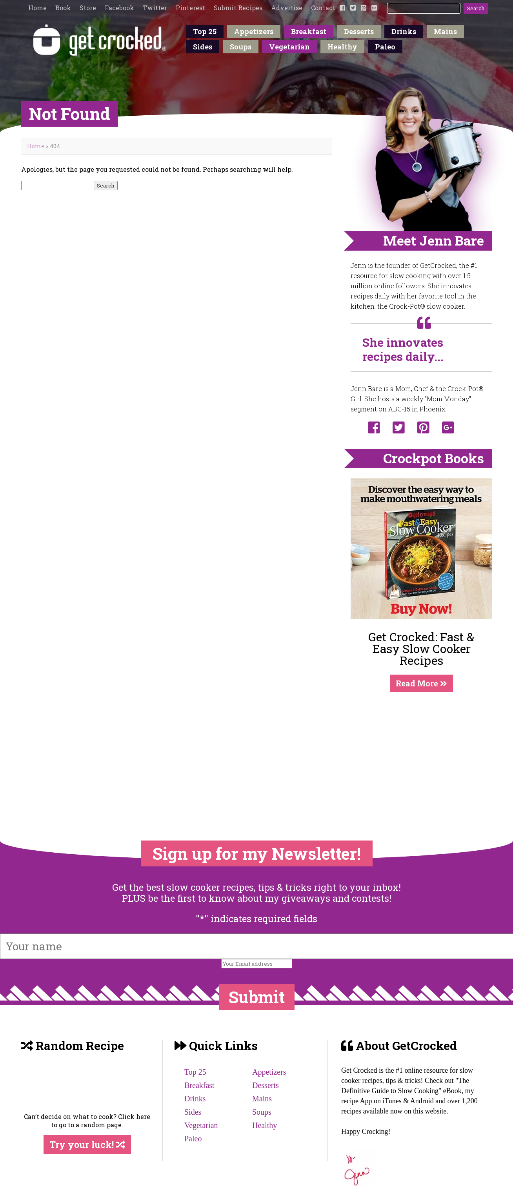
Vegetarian (289, 46)
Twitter (155, 8)
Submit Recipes (238, 8)
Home (37, 8)
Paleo (385, 46)
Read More (421, 683)
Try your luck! (87, 1144)
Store (88, 8)
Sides (202, 46)
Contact (323, 8)
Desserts (359, 31)
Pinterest (190, 8)
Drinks (403, 31)
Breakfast (308, 31)
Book (63, 8)
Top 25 (204, 31)
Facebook (119, 8)
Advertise (286, 8)
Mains (445, 31)
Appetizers (253, 31)
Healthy (342, 46)
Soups (240, 46)
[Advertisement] (421, 750)
